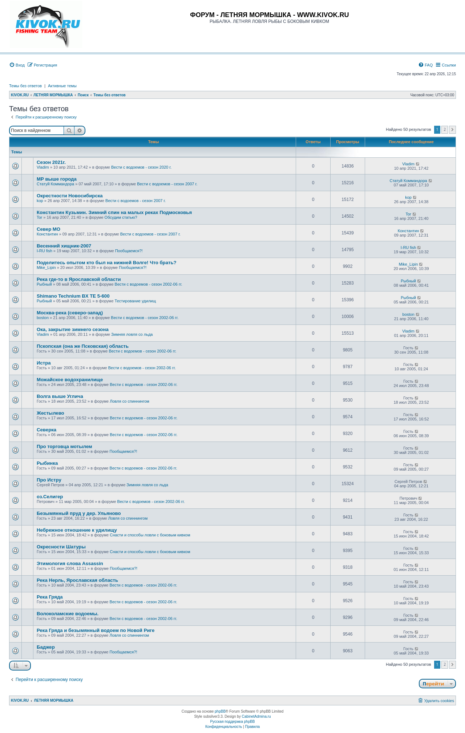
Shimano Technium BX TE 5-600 (73, 296)
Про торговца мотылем (64, 446)
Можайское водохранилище (70, 379)
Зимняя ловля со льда (132, 334)
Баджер (46, 647)
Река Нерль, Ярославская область (77, 580)
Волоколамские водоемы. (67, 613)
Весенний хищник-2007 (64, 246)
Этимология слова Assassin (70, 563)
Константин (47, 234)
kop (40, 200)
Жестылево (50, 413)
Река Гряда (50, 597)
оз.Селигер (50, 496)
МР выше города (57, 179)
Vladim (43, 167)
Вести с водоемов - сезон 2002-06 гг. (148, 284)
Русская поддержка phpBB (232, 722)
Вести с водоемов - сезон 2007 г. (167, 184)
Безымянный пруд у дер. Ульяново (79, 513)
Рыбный (44, 284)
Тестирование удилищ (135, 301)
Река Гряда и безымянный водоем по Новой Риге (95, 630)
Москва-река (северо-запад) (70, 312)
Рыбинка (47, 463)
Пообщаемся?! (129, 251)
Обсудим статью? (121, 217)
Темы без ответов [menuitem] (25, 86)
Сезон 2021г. (51, 162)
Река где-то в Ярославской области (79, 279)
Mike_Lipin (46, 267)
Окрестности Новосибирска (70, 195)
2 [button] (445, 129)
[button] (452, 130)
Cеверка (46, 429)
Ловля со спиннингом (129, 401)
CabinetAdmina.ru (256, 716)
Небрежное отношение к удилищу (77, 530)
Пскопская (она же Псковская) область (83, 346)
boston (43, 317)
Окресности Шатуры (61, 546)
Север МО (48, 229)
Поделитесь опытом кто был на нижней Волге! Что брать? (107, 262)
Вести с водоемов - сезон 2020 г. (141, 167)
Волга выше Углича (60, 396)
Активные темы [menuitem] (62, 86)
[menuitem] (17, 65)
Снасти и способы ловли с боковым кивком (150, 535)
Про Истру (49, 480)
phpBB (220, 711)
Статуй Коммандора (55, 184)
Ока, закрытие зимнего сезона (73, 329)
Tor (39, 217)
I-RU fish (44, 251)
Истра (44, 363)
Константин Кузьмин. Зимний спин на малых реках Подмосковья (114, 212)
